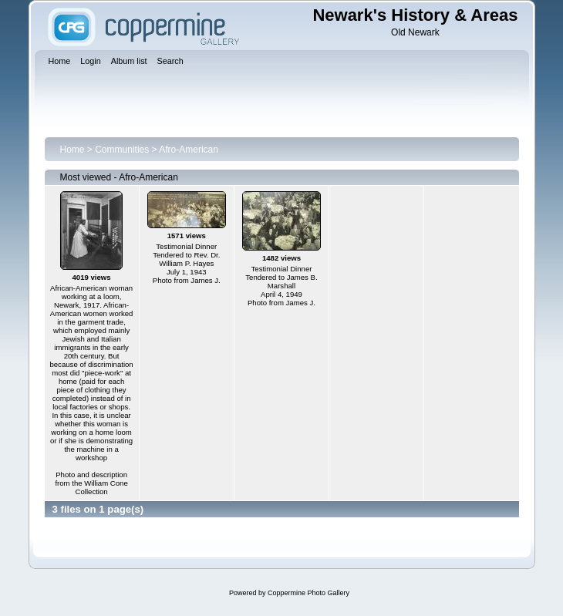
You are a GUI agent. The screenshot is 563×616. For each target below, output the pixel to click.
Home (72, 149)
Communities (122, 149)
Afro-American (188, 149)
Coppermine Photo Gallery (308, 593)
